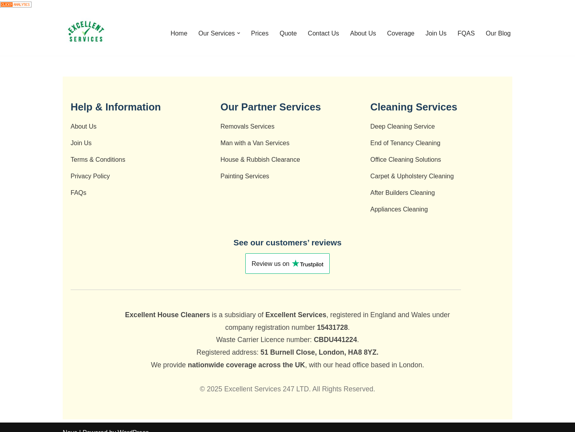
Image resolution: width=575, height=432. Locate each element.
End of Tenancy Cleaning (405, 143)
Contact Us (323, 33)
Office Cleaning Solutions (405, 159)
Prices (260, 33)
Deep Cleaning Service (402, 126)
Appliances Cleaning (399, 209)
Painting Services (244, 176)
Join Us (436, 33)
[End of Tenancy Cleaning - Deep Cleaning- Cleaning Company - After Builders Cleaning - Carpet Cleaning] (86, 33)
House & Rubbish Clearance (260, 159)
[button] (238, 33)
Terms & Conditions (98, 159)
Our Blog (498, 33)
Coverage (400, 33)
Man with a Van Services (254, 143)
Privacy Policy (90, 176)
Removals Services (247, 126)
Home (178, 33)
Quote (288, 33)
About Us (363, 33)
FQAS (466, 33)
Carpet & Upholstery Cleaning (412, 176)
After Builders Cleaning (402, 192)
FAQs (78, 192)
